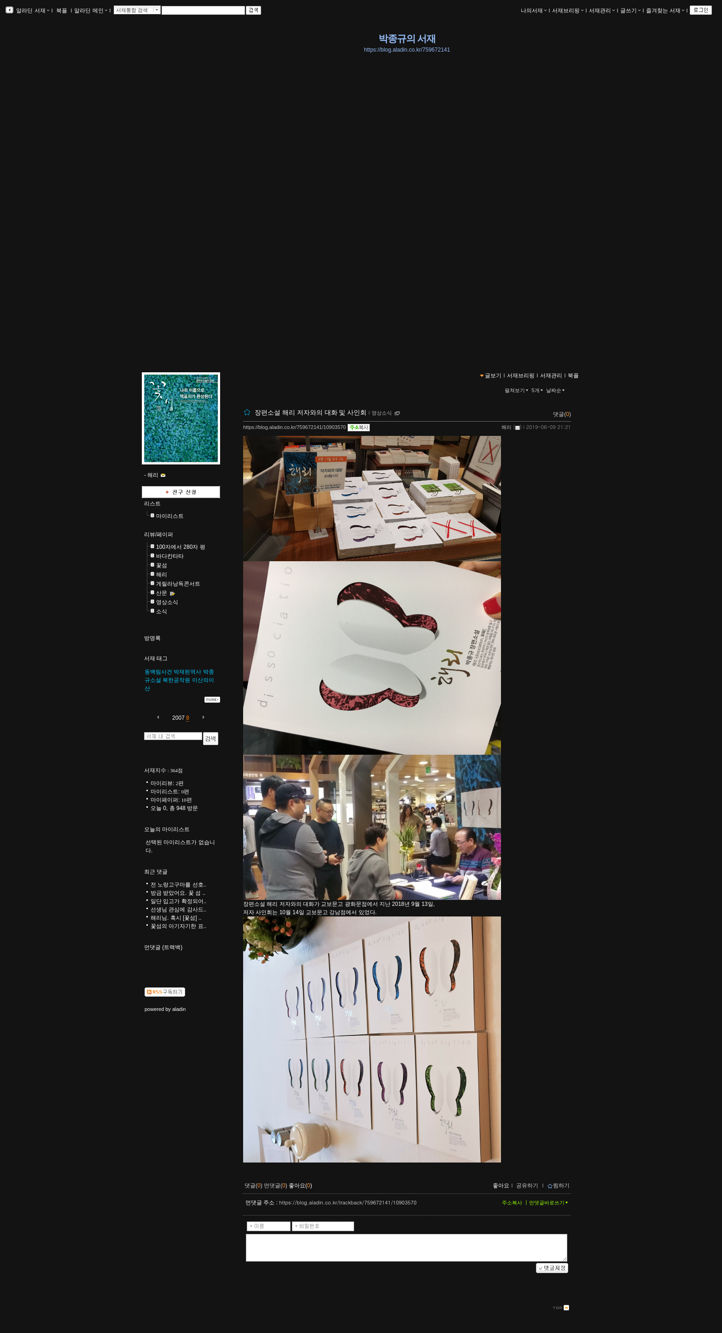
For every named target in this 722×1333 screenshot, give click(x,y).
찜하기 (558, 1185)
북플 (62, 10)
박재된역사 (187, 672)
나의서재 (534, 10)
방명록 (152, 638)
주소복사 (512, 1202)
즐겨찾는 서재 (665, 10)
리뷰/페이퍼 (158, 534)
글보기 (493, 375)
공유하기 (527, 1185)
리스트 (152, 503)
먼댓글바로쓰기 (549, 1202)
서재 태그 (156, 658)
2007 (178, 718)
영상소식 (382, 413)
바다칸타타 (170, 556)
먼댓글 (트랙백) (163, 947)
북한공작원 (176, 680)
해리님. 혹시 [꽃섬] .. (176, 918)
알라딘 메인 (90, 10)
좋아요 (501, 1185)
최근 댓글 (156, 872)
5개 (538, 390)
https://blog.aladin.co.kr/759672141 (407, 50)
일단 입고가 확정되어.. (178, 901)
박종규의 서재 (407, 38)
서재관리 (602, 10)
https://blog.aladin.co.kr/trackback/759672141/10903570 (347, 1202)
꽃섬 (161, 565)
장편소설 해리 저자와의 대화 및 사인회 (311, 412)
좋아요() (300, 1185)
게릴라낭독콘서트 (178, 584)
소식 (161, 611)
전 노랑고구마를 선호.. (178, 884)
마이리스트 (170, 516)
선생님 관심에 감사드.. (178, 909)
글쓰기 (630, 10)
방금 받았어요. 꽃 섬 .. (178, 893)
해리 (506, 427)
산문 (161, 593)
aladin (179, 1009)
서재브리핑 (567, 10)
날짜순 (556, 390)
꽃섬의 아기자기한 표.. (178, 926)
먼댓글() (275, 1185)
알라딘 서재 (32, 10)
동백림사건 (158, 672)
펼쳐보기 (517, 390)
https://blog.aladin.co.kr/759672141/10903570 (294, 427)
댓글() (562, 414)
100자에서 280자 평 (180, 547)
